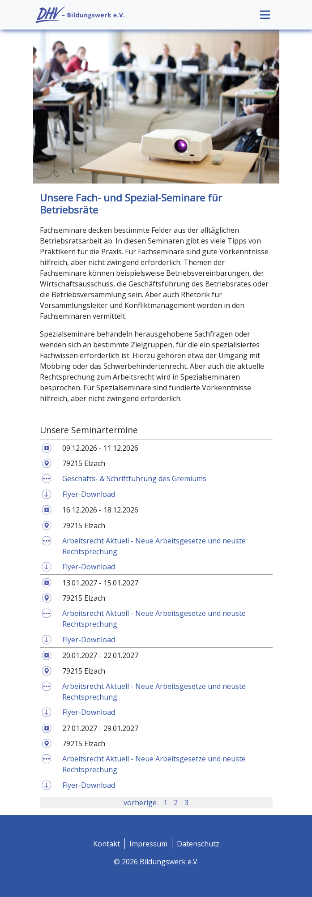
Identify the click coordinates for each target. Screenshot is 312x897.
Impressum (148, 844)
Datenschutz (198, 844)
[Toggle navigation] (265, 14)
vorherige (140, 802)
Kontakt (106, 844)
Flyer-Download (88, 494)
